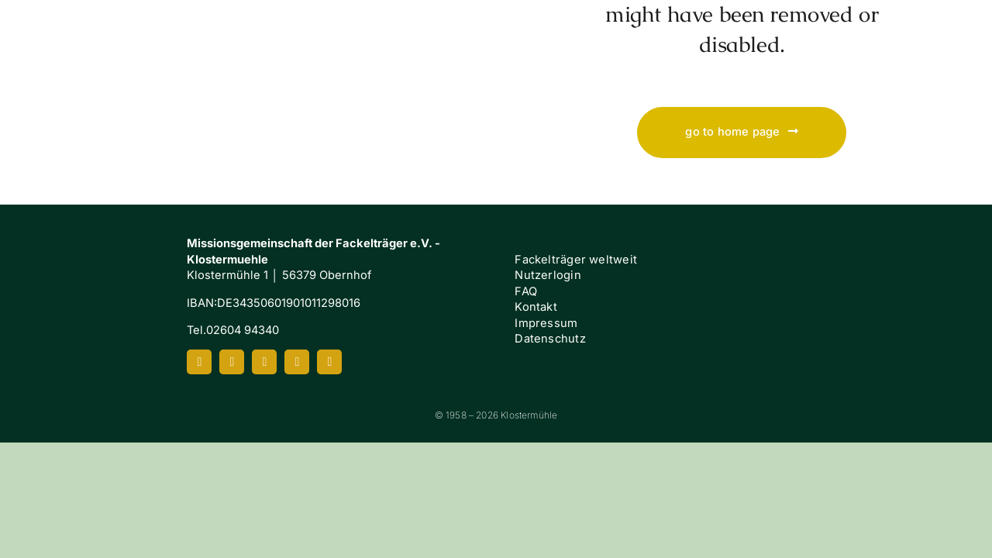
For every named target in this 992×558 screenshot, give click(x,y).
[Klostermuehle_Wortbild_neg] (108, 22)
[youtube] (264, 362)
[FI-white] (905, 285)
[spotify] (296, 362)
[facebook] (199, 362)
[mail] (329, 362)
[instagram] (231, 362)
